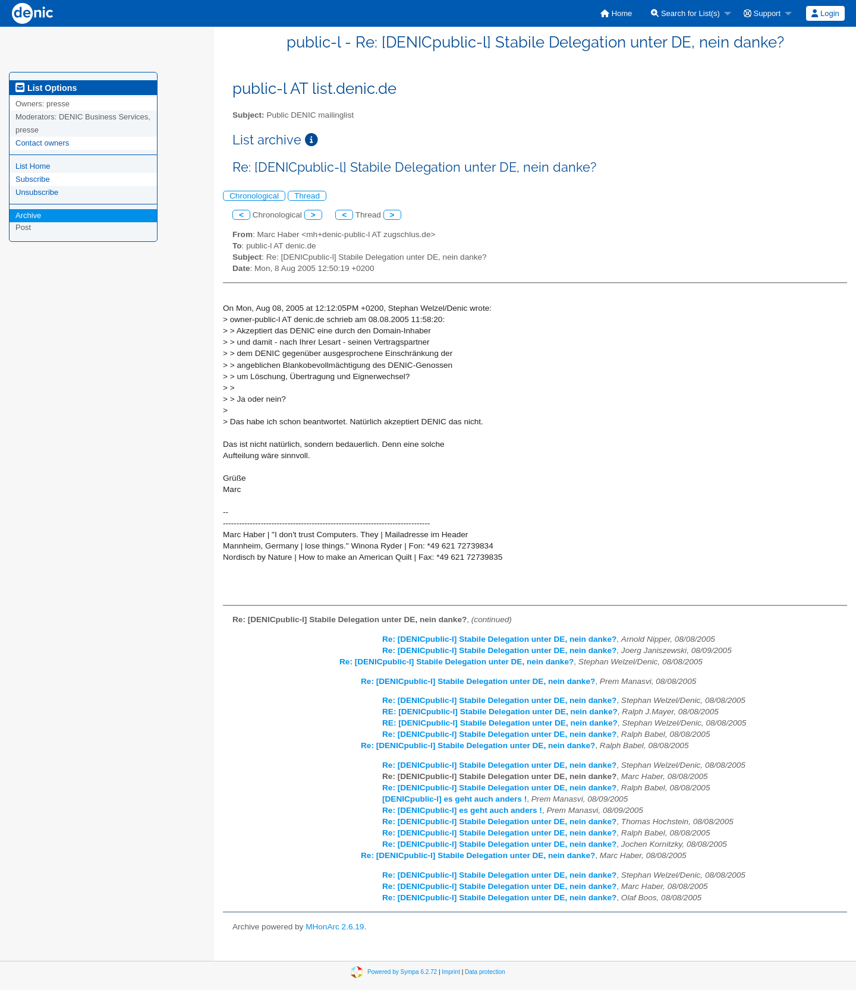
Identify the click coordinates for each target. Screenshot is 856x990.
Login (825, 13)
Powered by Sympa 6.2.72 (402, 971)
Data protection (485, 971)
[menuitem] (616, 13)
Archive (28, 215)
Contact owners (42, 142)
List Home (33, 166)
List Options (46, 88)
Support (762, 13)
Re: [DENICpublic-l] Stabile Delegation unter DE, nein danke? (499, 639)
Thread (307, 195)
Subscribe (32, 179)
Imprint (451, 971)
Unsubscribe (36, 192)
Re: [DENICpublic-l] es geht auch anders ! (462, 810)
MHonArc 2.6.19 (335, 926)
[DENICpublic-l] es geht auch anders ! (454, 798)
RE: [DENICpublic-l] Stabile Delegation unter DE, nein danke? (500, 711)
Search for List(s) (685, 13)
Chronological (254, 195)
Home (616, 13)
